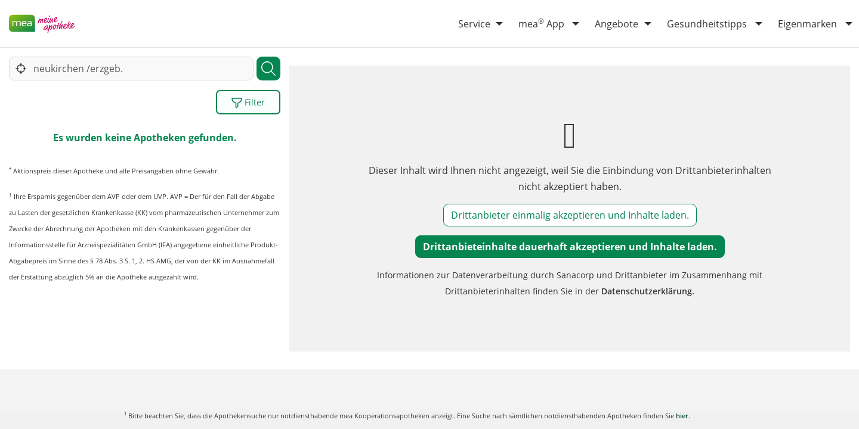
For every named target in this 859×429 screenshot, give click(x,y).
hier (682, 415)
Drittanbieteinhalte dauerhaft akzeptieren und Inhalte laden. (570, 246)
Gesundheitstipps (707, 23)
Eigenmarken (807, 23)
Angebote (616, 23)
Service (474, 23)
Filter (248, 102)
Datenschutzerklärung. (647, 291)
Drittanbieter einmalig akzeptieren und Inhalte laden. (570, 215)
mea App (541, 23)
